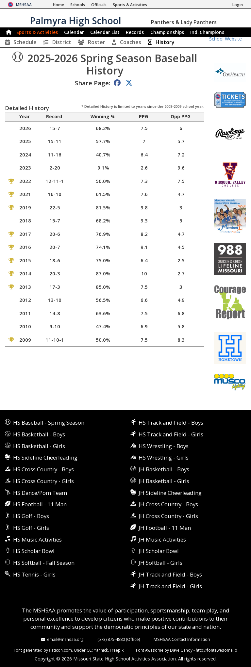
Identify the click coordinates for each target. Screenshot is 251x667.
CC (89, 650)
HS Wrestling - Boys (164, 446)
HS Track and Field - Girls (171, 434)
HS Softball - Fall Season (44, 562)
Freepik (117, 650)
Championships (167, 32)
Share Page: (92, 83)
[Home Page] (58, 4)
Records (135, 32)
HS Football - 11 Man (40, 504)
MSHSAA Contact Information (182, 639)
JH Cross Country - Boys (168, 504)
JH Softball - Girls (160, 562)
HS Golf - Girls (31, 527)
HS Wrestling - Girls (164, 457)
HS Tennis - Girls (34, 574)
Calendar (74, 32)
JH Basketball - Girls (164, 481)
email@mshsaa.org (65, 639)
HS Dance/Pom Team (40, 492)
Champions (207, 32)
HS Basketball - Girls (39, 446)
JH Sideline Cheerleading (170, 492)
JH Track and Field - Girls (170, 586)
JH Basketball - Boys (164, 469)
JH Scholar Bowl (159, 551)
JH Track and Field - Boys (170, 574)
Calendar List (105, 32)
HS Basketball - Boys (39, 434)
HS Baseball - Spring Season (48, 422)
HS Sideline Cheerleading (45, 457)
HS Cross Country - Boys (43, 469)
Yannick (101, 650)
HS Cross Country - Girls (43, 481)
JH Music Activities (162, 539)
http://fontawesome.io (216, 650)
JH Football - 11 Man (165, 527)
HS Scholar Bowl (34, 551)
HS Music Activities (37, 539)
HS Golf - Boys (31, 516)
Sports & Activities (37, 32)
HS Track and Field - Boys (171, 422)
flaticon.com (60, 650)
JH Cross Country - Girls (168, 516)
